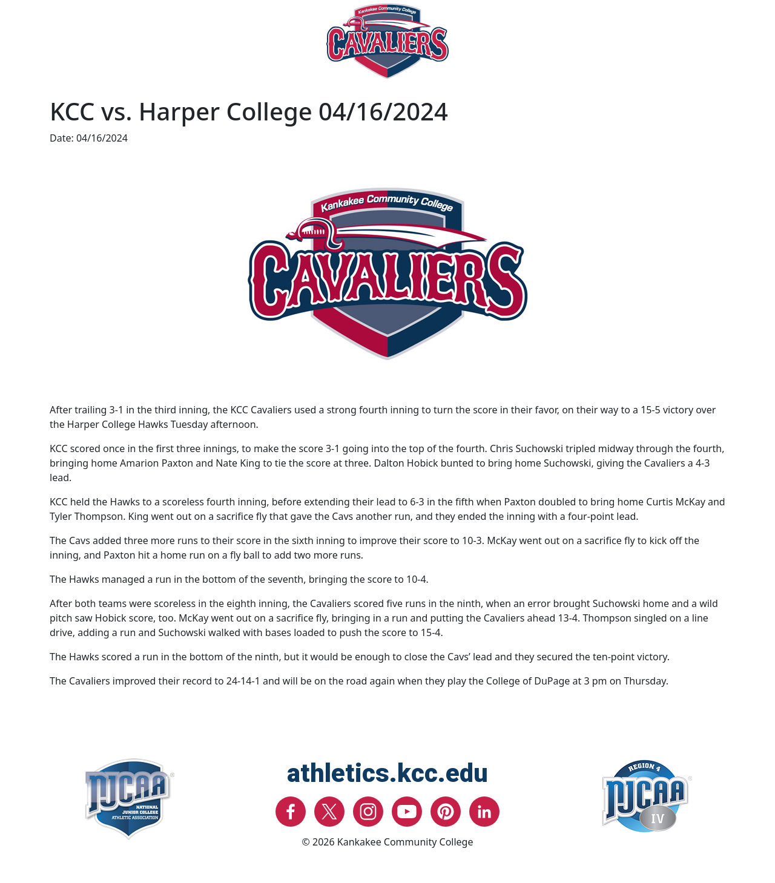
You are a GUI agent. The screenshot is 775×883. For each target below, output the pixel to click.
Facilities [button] (177, 50)
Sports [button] (106, 50)
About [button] (672, 50)
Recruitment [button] (264, 50)
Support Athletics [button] (579, 50)
